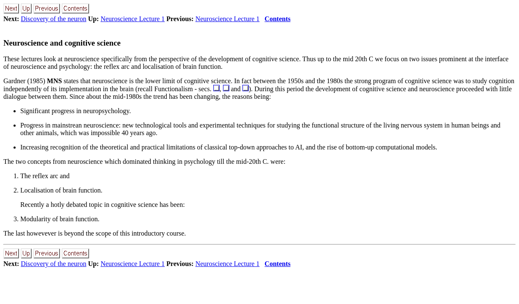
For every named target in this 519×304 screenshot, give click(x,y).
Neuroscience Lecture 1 (133, 18)
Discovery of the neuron (53, 18)
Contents (278, 18)
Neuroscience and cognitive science (62, 42)
